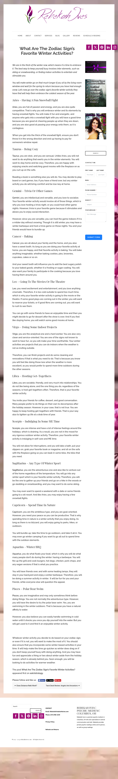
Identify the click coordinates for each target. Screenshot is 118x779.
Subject (88, 200)
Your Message (90, 210)
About (28, 36)
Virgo (15, 334)
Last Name (100, 170)
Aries (14, 107)
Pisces (15, 595)
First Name (89, 170)
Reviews (76, 36)
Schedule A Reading (91, 36)
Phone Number (90, 190)
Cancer (15, 243)
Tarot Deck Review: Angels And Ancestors (63, 686)
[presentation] (101, 228)
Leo (14, 288)
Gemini (15, 197)
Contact (38, 36)
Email (87, 180)
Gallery (66, 36)
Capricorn (17, 512)
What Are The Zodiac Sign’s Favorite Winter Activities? (48, 669)
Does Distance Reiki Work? (25, 686)
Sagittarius (17, 470)
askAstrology (36, 673)
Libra (14, 382)
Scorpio (16, 428)
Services (48, 36)
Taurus (15, 156)
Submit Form (93, 237)
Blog (57, 36)
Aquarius (16, 554)
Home (20, 36)
